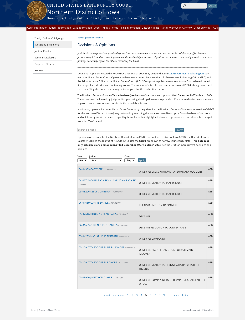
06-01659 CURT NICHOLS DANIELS (103, 225)
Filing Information (130, 27)
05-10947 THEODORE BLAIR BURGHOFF (107, 247)
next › (176, 295)
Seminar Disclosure (45, 57)
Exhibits (39, 70)
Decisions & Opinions (47, 44)
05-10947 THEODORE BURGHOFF (103, 262)
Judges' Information (60, 27)
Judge (92, 156)
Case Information (82, 27)
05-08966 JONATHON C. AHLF (101, 277)
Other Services (202, 27)
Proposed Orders (44, 64)
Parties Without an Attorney (176, 27)
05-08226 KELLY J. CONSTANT (101, 191)
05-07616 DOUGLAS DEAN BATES (103, 214)
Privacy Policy (208, 310)
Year (79, 156)
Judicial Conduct (43, 51)
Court (127, 156)
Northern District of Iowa (83, 12)
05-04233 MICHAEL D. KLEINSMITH (104, 236)
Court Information (37, 27)
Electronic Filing (150, 27)
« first (107, 295)
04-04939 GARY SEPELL (97, 169)
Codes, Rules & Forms (106, 27)
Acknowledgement (191, 310)
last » (185, 295)
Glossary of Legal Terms (49, 310)
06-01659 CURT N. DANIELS (100, 202)
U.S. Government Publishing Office (188, 73)
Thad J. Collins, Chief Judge (49, 38)
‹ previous (118, 295)
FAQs (215, 27)
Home (80, 37)
